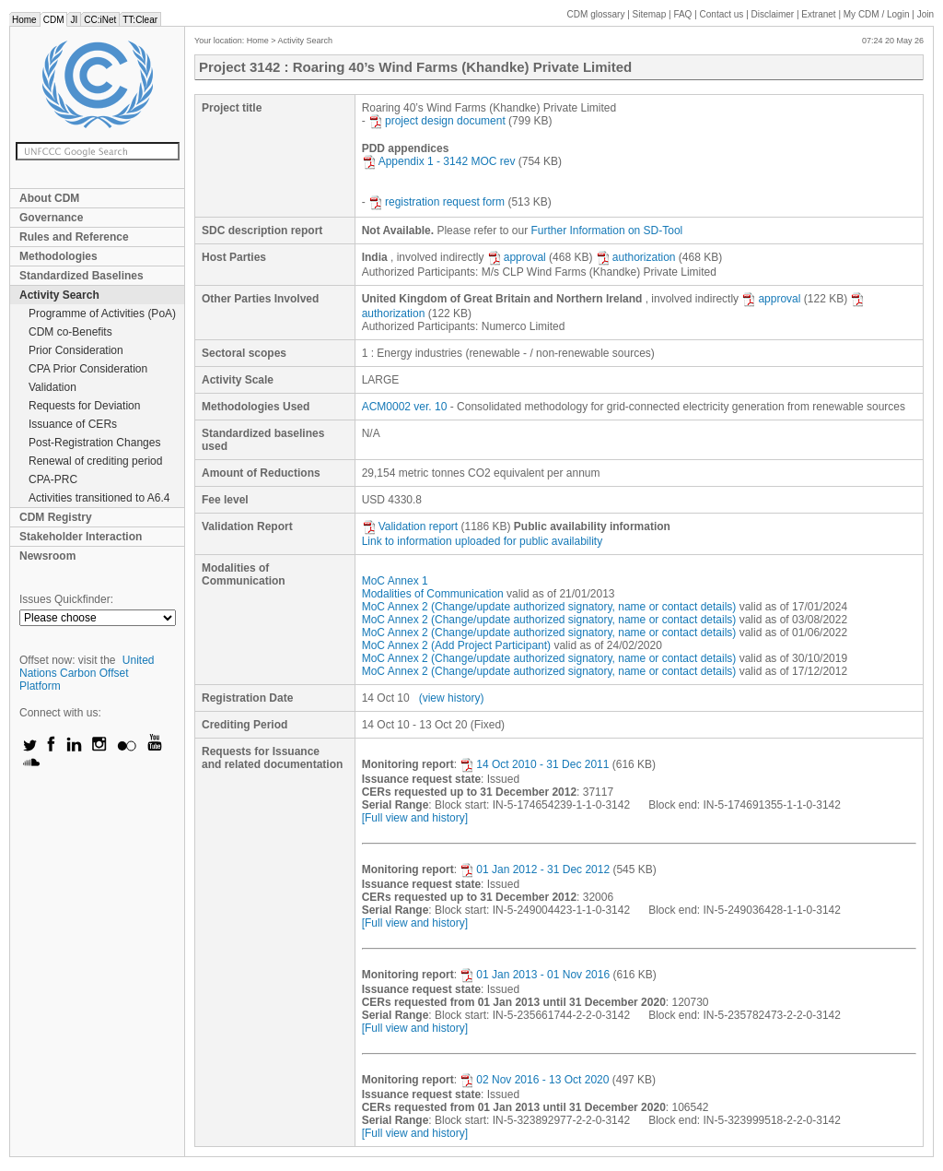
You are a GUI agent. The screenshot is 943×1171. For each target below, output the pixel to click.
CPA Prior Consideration (88, 368)
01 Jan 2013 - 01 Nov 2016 (535, 974)
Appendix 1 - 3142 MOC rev (439, 161)
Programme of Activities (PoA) (102, 313)
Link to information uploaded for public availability (482, 541)
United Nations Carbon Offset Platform (87, 673)
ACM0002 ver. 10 (405, 406)
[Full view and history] (415, 817)
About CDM (49, 198)
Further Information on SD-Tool (607, 230)
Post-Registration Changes (94, 442)
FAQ (682, 14)
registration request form (436, 201)
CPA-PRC (53, 479)
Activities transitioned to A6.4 (99, 497)
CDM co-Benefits (70, 331)
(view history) (451, 698)
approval (516, 257)
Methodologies (58, 256)
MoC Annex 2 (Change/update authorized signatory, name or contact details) (549, 606)
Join (925, 14)
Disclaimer (773, 14)
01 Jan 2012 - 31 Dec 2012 (535, 869)
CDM (53, 20)
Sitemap (650, 14)
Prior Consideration (76, 350)
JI (73, 20)
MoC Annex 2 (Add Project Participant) (456, 645)
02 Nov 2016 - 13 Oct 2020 (534, 1079)
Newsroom (47, 556)
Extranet (818, 14)
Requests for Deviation (84, 405)
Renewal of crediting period (95, 461)
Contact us (722, 14)
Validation (52, 387)
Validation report (410, 526)
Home (24, 20)
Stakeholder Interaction (80, 536)
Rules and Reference (74, 237)
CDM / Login (878, 14)
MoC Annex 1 (395, 580)
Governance (51, 217)
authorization (636, 257)
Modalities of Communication (433, 593)
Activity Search (59, 295)
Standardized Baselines (81, 275)
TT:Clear (139, 20)
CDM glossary (596, 14)
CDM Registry (55, 517)
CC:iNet (100, 20)
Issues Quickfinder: (66, 599)
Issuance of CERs (73, 424)
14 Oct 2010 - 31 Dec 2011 (534, 764)
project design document (437, 120)
